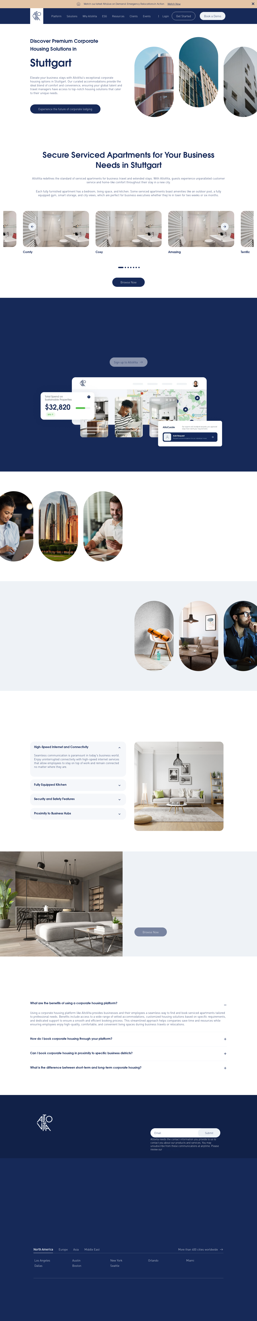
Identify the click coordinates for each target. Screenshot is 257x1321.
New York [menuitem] (116, 1260)
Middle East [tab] (92, 1249)
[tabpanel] (129, 234)
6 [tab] (136, 267)
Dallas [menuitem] (38, 1265)
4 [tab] (130, 267)
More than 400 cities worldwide (198, 1249)
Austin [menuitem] (76, 1260)
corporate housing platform (58, 1013)
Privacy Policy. (171, 1149)
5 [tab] (133, 267)
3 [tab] (128, 267)
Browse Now (128, 282)
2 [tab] (125, 267)
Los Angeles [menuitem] (42, 1260)
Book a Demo (212, 16)
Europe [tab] (63, 1249)
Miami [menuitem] (190, 1260)
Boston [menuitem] (76, 1265)
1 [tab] (120, 267)
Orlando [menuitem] (153, 1260)
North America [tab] (43, 1249)
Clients (134, 16)
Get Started (183, 16)
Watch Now (174, 4)
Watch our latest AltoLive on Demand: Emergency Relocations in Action (124, 4)
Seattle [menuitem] (114, 1265)
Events (147, 16)
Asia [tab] (76, 1249)
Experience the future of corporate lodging (65, 109)
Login (165, 16)
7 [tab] (139, 267)
